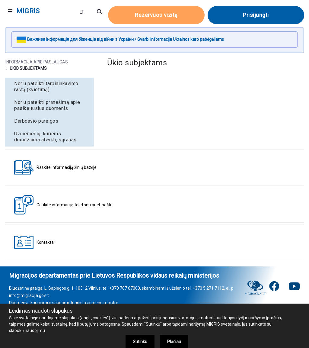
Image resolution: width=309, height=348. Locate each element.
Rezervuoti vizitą (156, 15)
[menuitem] (49, 87)
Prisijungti (256, 15)
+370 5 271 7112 (208, 288)
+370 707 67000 (124, 288)
